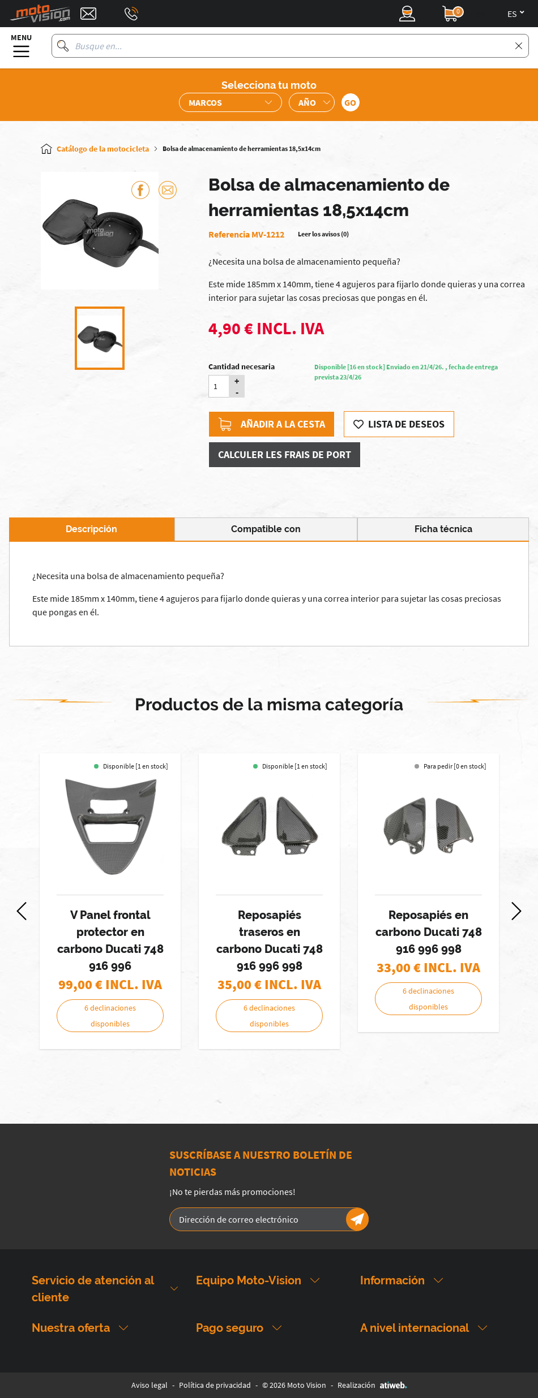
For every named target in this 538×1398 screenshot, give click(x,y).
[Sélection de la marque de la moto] (230, 102)
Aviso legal (149, 1385)
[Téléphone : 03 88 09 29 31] (131, 13)
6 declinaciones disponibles (110, 1016)
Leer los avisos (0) (323, 234)
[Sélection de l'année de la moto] (312, 102)
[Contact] (88, 13)
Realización (372, 1385)
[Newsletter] (357, 1219)
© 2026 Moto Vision (294, 1385)
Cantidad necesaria (241, 366)
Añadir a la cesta (271, 424)
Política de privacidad (215, 1385)
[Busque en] (63, 46)
